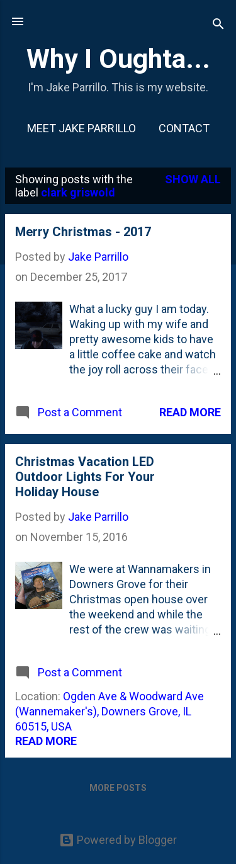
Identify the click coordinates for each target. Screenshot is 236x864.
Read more (190, 412)
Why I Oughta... (118, 58)
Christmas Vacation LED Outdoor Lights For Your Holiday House (85, 476)
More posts (118, 788)
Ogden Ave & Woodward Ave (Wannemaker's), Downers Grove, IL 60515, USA (109, 711)
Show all (193, 179)
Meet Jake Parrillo (81, 128)
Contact (184, 128)
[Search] (218, 25)
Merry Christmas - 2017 (83, 231)
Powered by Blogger (118, 839)
